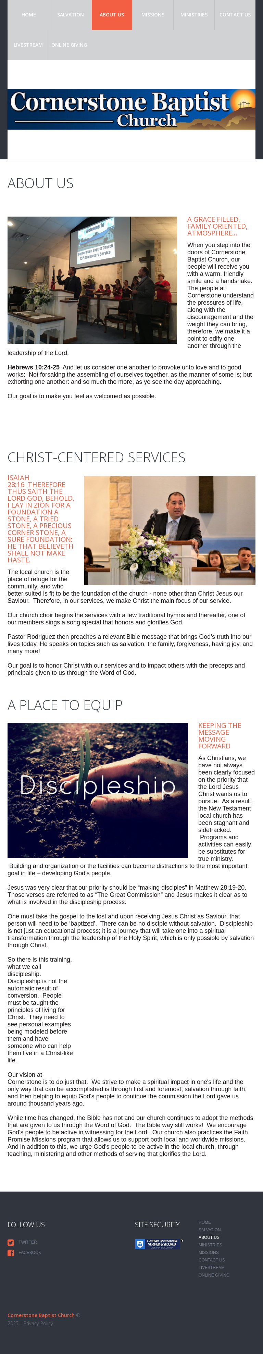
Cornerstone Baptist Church (41, 1315)
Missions (152, 14)
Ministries (194, 14)
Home (29, 14)
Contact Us (235, 14)
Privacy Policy (38, 1323)
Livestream (28, 44)
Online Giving (69, 44)
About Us (112, 14)
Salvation (70, 14)
